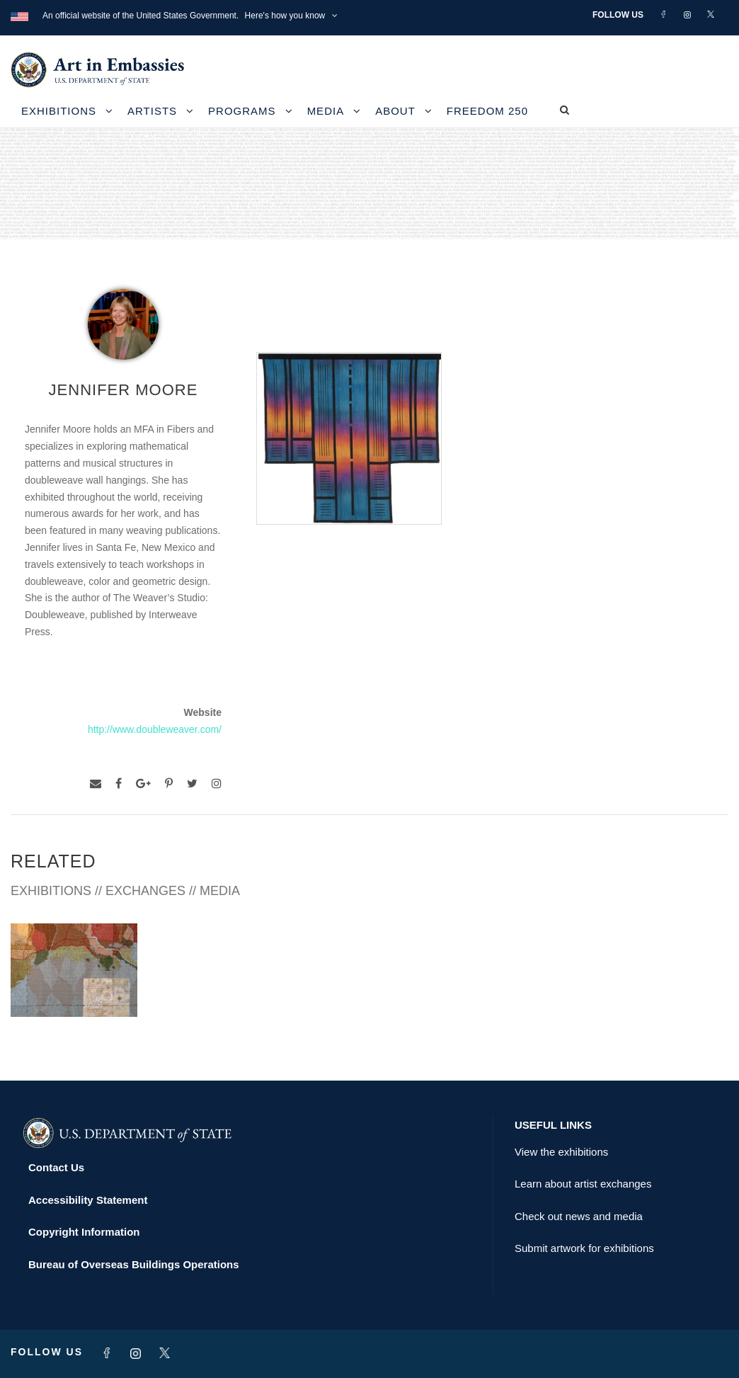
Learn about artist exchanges (583, 1184)
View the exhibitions (561, 1152)
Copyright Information (84, 1232)
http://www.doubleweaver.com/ (155, 729)
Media (326, 111)
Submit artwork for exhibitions (584, 1248)
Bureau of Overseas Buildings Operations (133, 1264)
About (395, 111)
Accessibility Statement (87, 1200)
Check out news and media (579, 1216)
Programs (242, 111)
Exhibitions (58, 111)
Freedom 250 (487, 111)
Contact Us (56, 1167)
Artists (152, 111)
